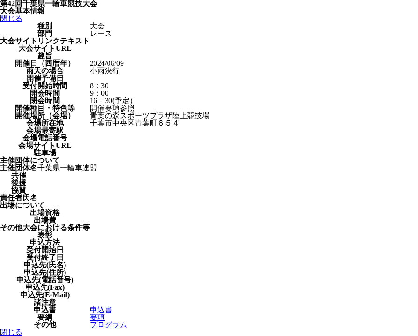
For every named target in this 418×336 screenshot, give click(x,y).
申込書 (101, 310)
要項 (97, 317)
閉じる (11, 18)
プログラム (108, 325)
